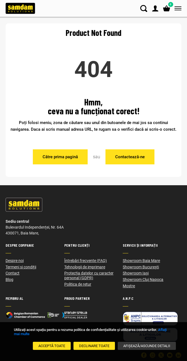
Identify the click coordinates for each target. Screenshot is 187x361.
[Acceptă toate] (52, 346)
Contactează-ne (130, 156)
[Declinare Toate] (94, 346)
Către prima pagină (60, 156)
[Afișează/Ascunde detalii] (147, 346)
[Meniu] (176, 8)
